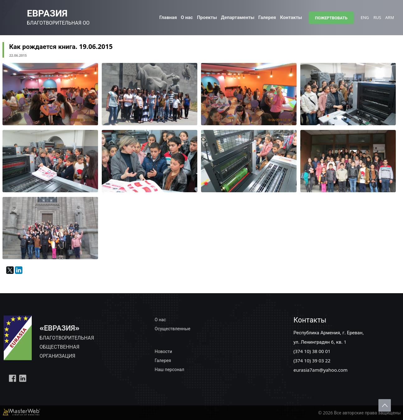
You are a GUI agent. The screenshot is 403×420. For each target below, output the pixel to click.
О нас (187, 17)
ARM (389, 17)
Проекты (207, 17)
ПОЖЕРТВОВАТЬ (331, 18)
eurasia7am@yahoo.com (320, 370)
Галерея (267, 17)
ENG (365, 17)
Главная (168, 17)
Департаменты (237, 17)
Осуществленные (172, 329)
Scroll (384, 405)
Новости (163, 351)
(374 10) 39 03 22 (311, 360)
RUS (377, 17)
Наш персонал (169, 369)
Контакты (291, 17)
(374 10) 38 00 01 (311, 351)
